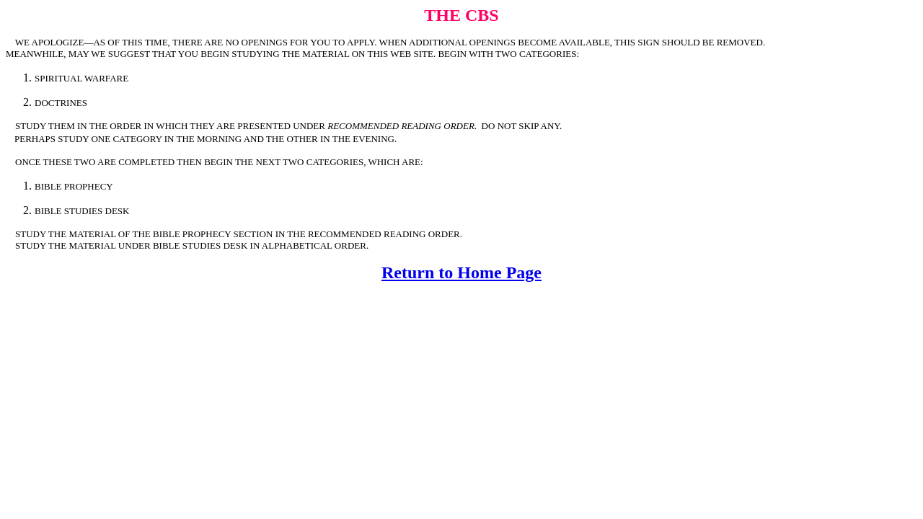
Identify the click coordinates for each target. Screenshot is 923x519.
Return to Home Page (461, 272)
